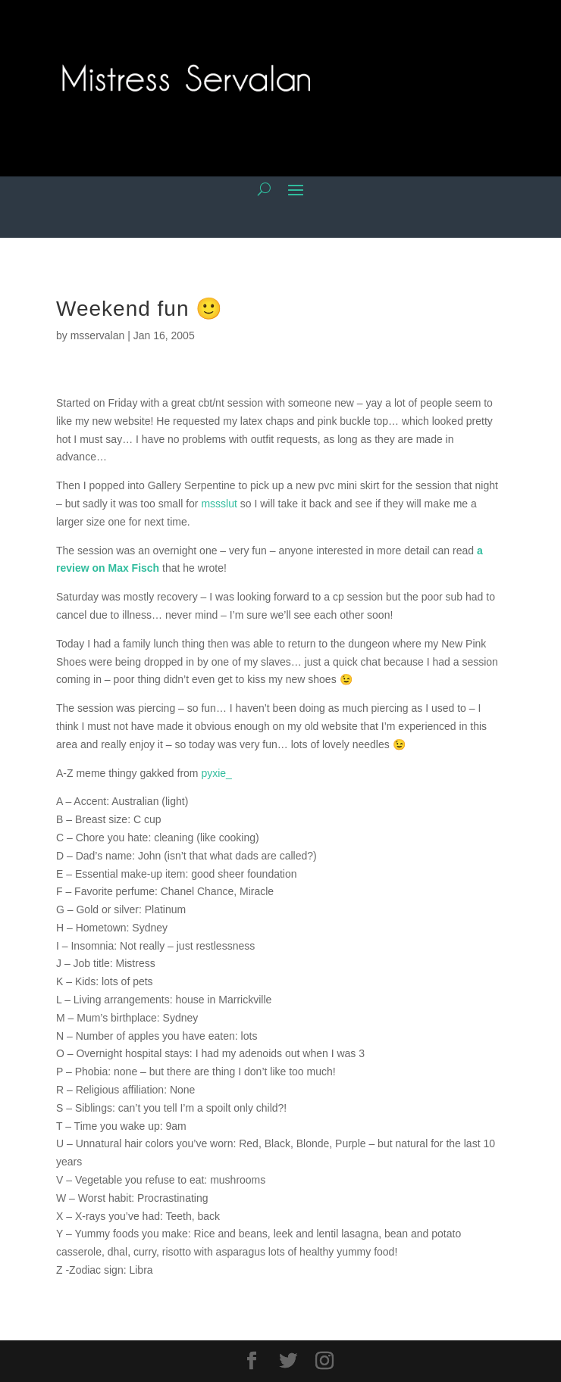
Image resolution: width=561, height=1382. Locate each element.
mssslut (219, 504)
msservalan (98, 335)
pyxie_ (216, 773)
